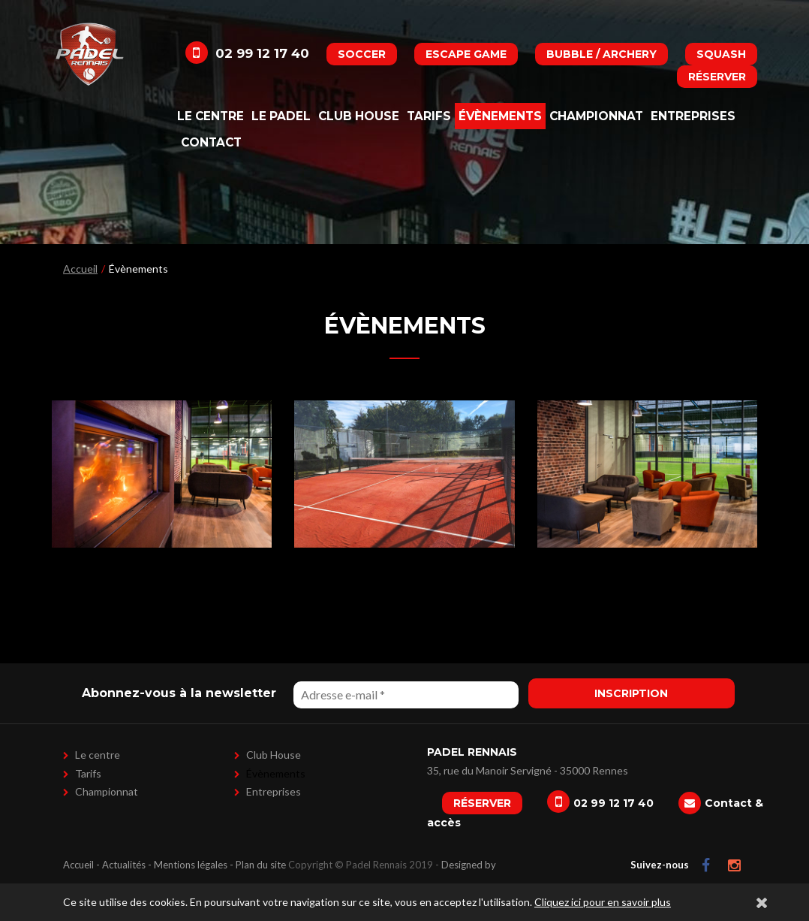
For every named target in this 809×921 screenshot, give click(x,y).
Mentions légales (190, 865)
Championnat (596, 116)
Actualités (124, 865)
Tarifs (429, 116)
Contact (211, 142)
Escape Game (466, 54)
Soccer (362, 54)
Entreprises (693, 116)
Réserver (717, 76)
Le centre (210, 116)
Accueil (80, 268)
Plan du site (261, 865)
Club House (358, 116)
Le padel (281, 116)
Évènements (500, 116)
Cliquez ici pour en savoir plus (602, 901)
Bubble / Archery (601, 54)
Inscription (631, 693)
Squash (721, 54)
